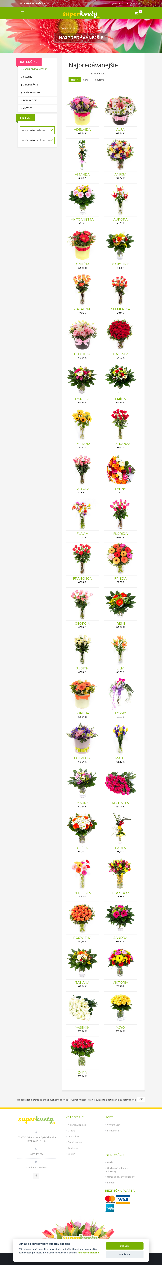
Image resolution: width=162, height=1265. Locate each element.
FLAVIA (82, 534)
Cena (86, 79)
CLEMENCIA (120, 309)
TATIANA (82, 982)
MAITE (120, 758)
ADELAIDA (82, 130)
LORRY (120, 713)
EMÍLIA (120, 399)
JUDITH (82, 668)
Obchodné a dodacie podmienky (117, 1169)
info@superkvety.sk (36, 1166)
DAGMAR (120, 354)
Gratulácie (36, 84)
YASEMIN (82, 1028)
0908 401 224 (36, 1154)
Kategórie (77, 28)
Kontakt (111, 1182)
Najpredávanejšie (36, 69)
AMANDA (82, 174)
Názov (74, 79)
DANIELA (82, 399)
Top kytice (36, 100)
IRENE (121, 623)
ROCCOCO (120, 893)
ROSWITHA (82, 938)
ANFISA (120, 174)
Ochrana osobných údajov (121, 1176)
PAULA (120, 848)
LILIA (121, 668)
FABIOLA (82, 489)
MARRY (82, 803)
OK (141, 1099)
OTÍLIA (82, 848)
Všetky (36, 108)
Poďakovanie (36, 92)
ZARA (82, 1072)
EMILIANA (82, 444)
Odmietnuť (124, 1254)
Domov (65, 28)
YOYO (120, 1028)
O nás (110, 1162)
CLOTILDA (82, 354)
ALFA (120, 130)
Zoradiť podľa (98, 73)
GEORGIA (82, 623)
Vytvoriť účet (116, 3)
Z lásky (36, 76)
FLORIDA (120, 534)
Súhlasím (124, 1246)
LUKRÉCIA (82, 758)
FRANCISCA (82, 578)
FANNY (120, 489)
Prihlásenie (133, 3)
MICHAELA (120, 803)
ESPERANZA (121, 444)
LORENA (82, 713)
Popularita (99, 79)
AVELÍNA (82, 264)
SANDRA (120, 938)
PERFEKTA (82, 893)
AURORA (120, 219)
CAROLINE (120, 264)
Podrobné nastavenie (88, 1252)
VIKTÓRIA (120, 982)
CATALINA (82, 309)
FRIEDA (120, 578)
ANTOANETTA (82, 219)
